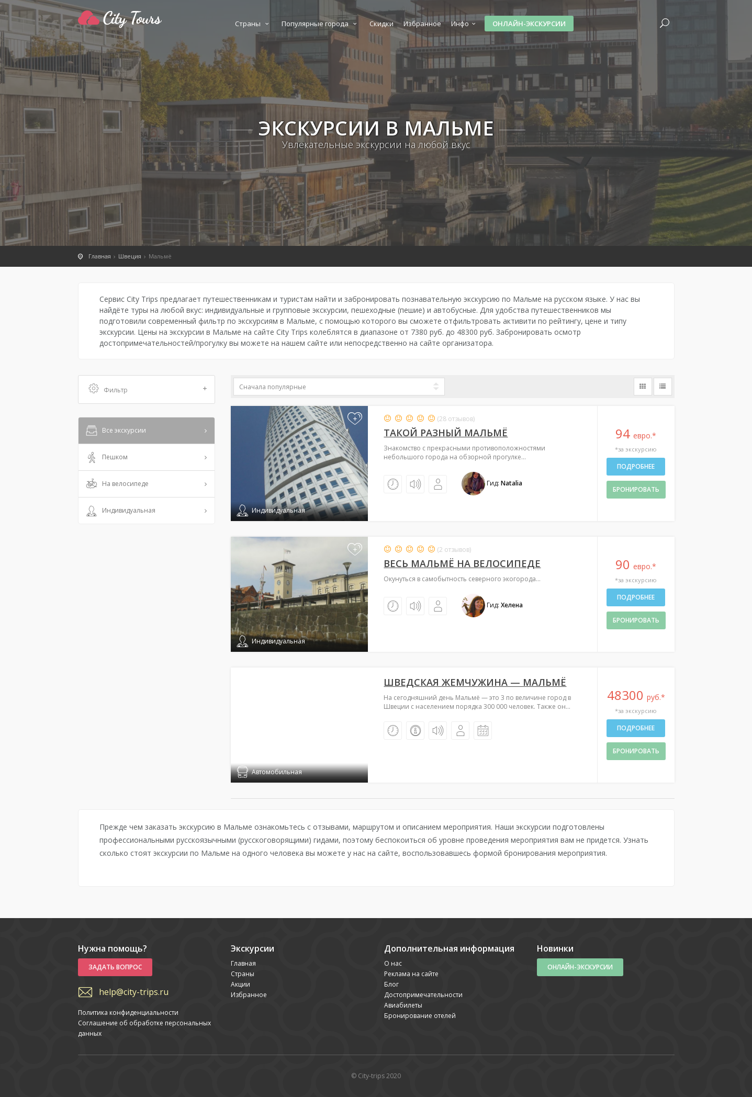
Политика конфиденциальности (128, 1012)
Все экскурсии (115, 431)
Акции (240, 984)
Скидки (381, 23)
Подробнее (636, 466)
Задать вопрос (115, 967)
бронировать (636, 489)
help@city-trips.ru (134, 992)
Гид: (492, 483)
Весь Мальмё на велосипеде (462, 563)
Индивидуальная (120, 511)
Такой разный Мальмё (446, 432)
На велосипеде (116, 484)
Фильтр (148, 389)
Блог (391, 984)
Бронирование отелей (420, 1015)
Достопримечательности (423, 994)
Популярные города (321, 23)
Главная (243, 963)
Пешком (106, 457)
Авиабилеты (403, 1005)
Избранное (422, 23)
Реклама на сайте (411, 973)
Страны (253, 23)
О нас (393, 963)
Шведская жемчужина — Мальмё (475, 682)
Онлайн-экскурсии (529, 23)
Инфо (464, 23)
